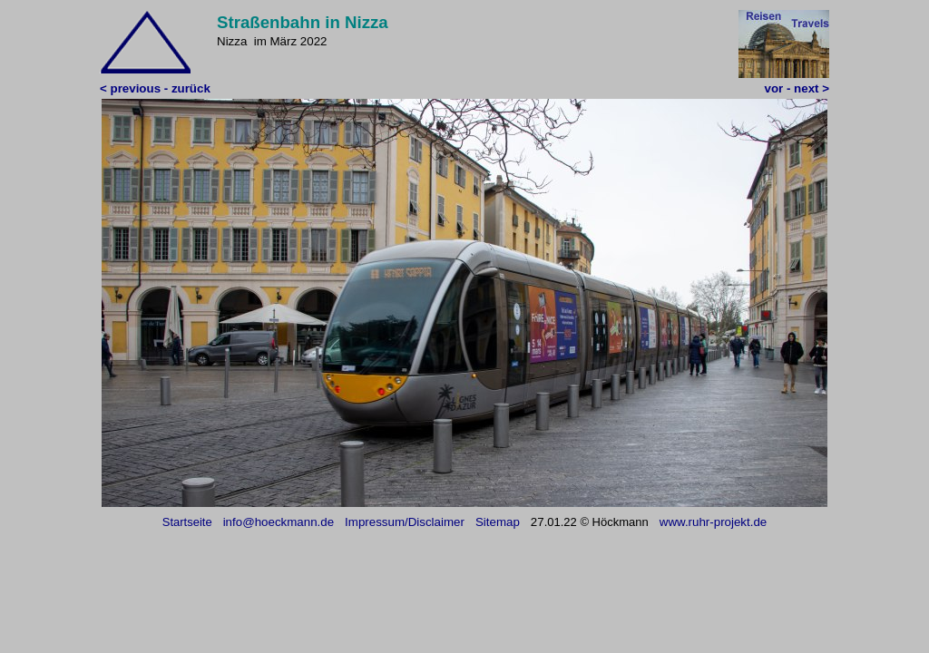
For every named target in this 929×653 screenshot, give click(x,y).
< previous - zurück (155, 88)
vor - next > (797, 88)
